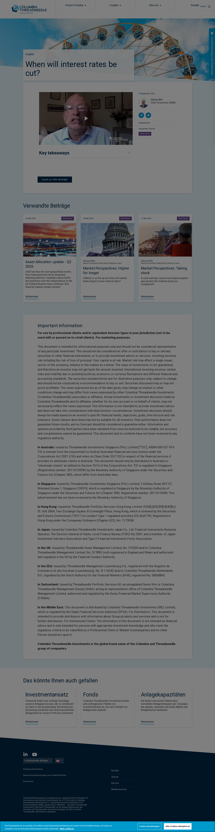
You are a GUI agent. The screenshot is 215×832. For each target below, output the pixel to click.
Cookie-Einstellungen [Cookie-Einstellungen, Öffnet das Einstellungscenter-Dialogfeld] (149, 826)
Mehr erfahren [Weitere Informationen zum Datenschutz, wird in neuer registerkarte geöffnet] (67, 829)
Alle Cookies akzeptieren (178, 826)
